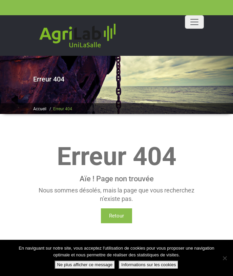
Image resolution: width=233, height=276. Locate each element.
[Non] (224, 258)
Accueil (39, 109)
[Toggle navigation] (194, 22)
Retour (116, 216)
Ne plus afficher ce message (85, 264)
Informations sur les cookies (148, 264)
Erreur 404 (62, 109)
